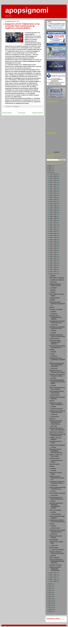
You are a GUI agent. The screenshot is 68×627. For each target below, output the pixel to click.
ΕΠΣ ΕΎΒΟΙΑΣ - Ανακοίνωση (56, 277)
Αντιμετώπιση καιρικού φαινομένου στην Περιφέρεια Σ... (57, 303)
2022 (49, 584)
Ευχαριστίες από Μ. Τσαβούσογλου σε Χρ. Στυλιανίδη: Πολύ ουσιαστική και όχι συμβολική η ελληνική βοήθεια (22, 26)
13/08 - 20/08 (53, 216)
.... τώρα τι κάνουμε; (54, 416)
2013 (49, 603)
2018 (49, 592)
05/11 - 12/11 (53, 191)
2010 (49, 609)
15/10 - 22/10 (53, 197)
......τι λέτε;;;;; (52, 491)
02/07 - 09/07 (53, 229)
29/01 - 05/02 (53, 572)
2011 (49, 607)
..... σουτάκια (52, 385)
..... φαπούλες (52, 330)
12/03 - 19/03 (53, 263)
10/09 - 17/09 (53, 208)
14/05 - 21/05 (53, 244)
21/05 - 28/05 (53, 242)
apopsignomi (26, 10)
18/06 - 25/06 (53, 233)
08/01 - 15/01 (53, 579)
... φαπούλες (52, 501)
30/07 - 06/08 (53, 220)
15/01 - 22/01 (53, 577)
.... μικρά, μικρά (53, 426)
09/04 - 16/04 (53, 254)
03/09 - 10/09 (53, 210)
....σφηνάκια (52, 275)
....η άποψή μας (53, 313)
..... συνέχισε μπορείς (54, 528)
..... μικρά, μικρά (53, 368)
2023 (49, 172)
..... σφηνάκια (52, 311)
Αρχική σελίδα (21, 112)
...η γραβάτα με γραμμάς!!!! (56, 408)
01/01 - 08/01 (53, 581)
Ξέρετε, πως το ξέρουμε (55, 510)
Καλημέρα (51, 307)
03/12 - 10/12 (53, 182)
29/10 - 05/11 (53, 193)
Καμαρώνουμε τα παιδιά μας (56, 431)
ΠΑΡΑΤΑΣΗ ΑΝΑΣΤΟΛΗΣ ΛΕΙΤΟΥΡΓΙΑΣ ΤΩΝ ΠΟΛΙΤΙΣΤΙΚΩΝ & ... (55, 422)
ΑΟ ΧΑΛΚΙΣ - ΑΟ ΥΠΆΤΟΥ (56, 309)
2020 (49, 588)
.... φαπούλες (52, 468)
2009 (49, 611)
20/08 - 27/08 (53, 214)
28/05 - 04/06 (53, 239)
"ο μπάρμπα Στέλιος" (54, 297)
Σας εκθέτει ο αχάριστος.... (56, 565)
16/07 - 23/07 (53, 225)
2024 (49, 170)
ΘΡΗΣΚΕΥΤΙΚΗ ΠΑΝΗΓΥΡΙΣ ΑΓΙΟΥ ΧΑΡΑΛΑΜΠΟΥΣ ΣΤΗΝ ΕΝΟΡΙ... (56, 365)
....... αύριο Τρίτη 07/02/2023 (56, 549)
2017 (49, 594)
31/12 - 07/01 (53, 174)
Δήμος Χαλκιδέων (53, 539)
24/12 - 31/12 (53, 176)
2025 (49, 168)
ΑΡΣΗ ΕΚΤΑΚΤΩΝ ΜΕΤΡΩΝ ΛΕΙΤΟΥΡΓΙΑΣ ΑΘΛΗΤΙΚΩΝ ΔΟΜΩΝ (57, 381)
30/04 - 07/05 (53, 248)
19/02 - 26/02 (53, 269)
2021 (49, 586)
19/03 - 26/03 (53, 261)
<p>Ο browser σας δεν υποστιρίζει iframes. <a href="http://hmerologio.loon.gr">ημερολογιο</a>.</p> (57, 143)
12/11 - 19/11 (53, 189)
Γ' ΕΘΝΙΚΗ (52, 299)
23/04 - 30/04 (53, 250)
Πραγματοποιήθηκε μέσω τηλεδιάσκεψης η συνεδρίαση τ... (57, 359)
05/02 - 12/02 (53, 273)
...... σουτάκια (52, 447)
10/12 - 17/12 (53, 180)
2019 (49, 590)
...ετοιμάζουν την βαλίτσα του (56, 279)
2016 (49, 596)
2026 (49, 166)
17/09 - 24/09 (53, 206)
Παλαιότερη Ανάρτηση (37, 112)
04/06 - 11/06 (53, 237)
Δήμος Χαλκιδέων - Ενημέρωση (57, 493)
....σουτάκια (52, 292)
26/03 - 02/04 (53, 258)
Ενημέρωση (52, 418)
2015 (49, 598)
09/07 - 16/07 (53, 227)
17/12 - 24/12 (53, 178)
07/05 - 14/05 (53, 246)
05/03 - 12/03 (53, 265)
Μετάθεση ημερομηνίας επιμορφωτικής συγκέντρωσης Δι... (55, 568)
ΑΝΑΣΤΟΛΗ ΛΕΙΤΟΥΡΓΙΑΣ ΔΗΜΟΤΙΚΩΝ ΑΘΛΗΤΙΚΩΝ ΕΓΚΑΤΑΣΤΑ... (56, 561)
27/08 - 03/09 (53, 212)
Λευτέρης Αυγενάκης (54, 464)
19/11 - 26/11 (53, 186)
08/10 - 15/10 (53, 199)
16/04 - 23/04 (53, 252)
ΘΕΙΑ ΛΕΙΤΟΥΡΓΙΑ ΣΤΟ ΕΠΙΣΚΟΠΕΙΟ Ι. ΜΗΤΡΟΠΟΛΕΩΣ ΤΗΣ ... (56, 451)
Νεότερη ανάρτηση (7, 112)
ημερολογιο (56, 152)
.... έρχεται (52, 353)
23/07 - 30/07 (53, 222)
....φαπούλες (52, 289)
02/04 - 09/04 (53, 256)
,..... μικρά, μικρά (53, 324)
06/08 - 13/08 (53, 218)
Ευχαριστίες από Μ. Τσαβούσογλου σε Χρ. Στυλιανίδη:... (55, 317)
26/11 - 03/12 (53, 184)
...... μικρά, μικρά (53, 495)
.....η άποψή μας (53, 414)
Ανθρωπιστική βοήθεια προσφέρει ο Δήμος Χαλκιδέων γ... (55, 342)
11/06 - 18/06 (53, 235)
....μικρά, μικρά (53, 282)
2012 (49, 605)
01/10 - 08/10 (53, 201)
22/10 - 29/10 (53, 195)
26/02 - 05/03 (53, 267)
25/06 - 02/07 (53, 231)
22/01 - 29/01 (53, 575)
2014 (49, 601)
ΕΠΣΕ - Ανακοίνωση (54, 557)
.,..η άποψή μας (53, 355)
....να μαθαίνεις (53, 287)
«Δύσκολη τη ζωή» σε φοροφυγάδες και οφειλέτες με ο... (56, 478)
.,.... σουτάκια (52, 332)
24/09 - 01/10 (53, 203)
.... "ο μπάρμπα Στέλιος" (55, 514)
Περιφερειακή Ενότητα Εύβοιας (57, 445)
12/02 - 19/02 (53, 271)
